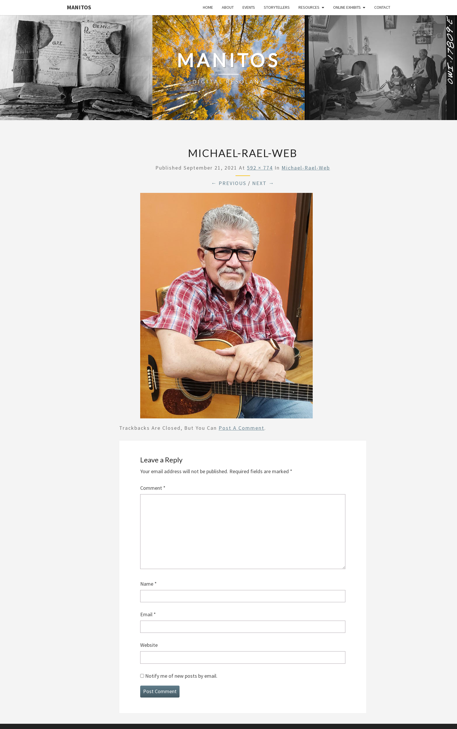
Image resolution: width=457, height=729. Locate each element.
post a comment (241, 428)
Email (148, 614)
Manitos (79, 7)
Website (149, 645)
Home (208, 7)
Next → (263, 183)
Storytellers (277, 7)
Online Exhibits (347, 7)
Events (248, 7)
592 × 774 (260, 167)
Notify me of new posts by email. (181, 675)
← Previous (228, 183)
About (228, 7)
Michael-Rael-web (306, 167)
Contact (382, 7)
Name (148, 583)
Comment (153, 488)
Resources (308, 7)
